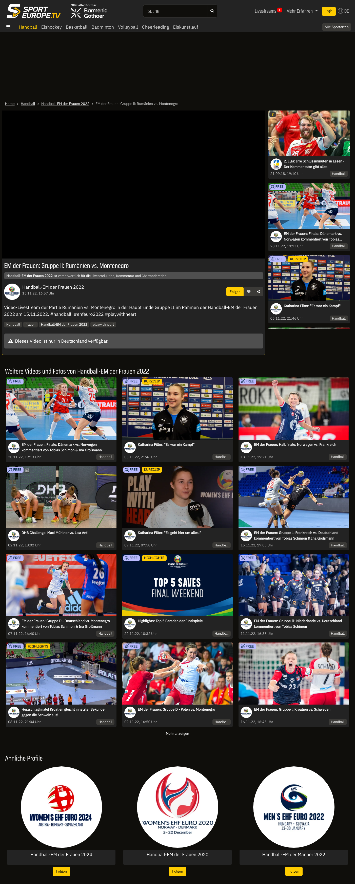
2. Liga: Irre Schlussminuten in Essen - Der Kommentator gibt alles (314, 164)
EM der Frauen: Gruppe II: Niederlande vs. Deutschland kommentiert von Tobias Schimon (298, 624)
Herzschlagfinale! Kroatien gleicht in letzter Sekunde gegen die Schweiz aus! (63, 712)
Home (10, 103)
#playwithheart (120, 314)
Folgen (235, 291)
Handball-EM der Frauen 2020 (177, 854)
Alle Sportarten (337, 27)
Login (328, 11)
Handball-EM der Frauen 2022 (65, 103)
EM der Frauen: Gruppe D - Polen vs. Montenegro (176, 709)
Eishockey (51, 27)
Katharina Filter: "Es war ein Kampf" (312, 306)
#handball (60, 314)
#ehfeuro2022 (89, 314)
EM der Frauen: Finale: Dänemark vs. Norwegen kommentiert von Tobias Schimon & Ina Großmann (313, 236)
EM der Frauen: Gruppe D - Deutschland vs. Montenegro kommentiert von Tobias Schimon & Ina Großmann (66, 624)
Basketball (76, 27)
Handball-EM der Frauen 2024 (61, 854)
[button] (249, 291)
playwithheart (103, 324)
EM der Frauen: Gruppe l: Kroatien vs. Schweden (292, 709)
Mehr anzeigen (177, 733)
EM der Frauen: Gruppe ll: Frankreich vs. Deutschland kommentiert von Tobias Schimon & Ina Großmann (296, 535)
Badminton (102, 27)
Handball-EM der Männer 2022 (293, 854)
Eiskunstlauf (185, 27)
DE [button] (343, 11)
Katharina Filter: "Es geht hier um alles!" (169, 532)
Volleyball (128, 27)
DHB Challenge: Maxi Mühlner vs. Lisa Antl (55, 532)
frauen (30, 324)
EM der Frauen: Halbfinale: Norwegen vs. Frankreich (295, 444)
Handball (28, 27)
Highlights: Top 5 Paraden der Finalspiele (170, 621)
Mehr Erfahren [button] (300, 11)
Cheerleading (155, 27)
